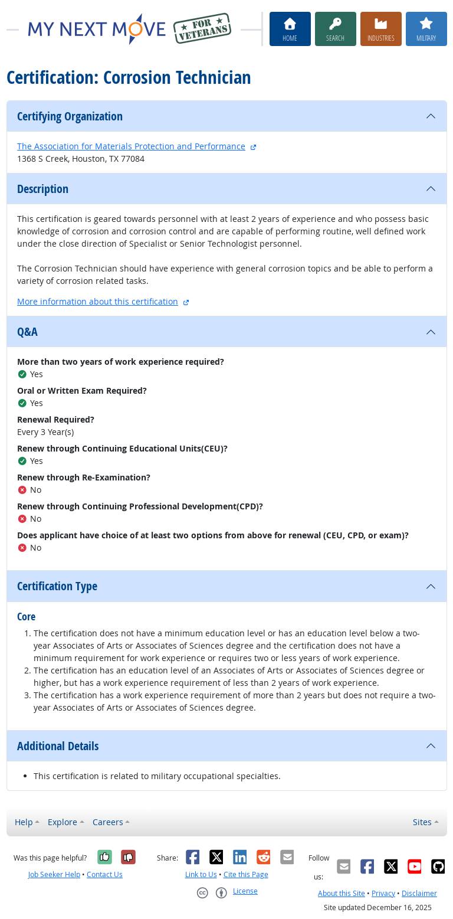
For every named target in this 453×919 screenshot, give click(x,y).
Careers (108, 822)
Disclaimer (419, 893)
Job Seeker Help (54, 874)
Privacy (383, 893)
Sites (422, 822)
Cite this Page (246, 874)
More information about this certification (97, 301)
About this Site (341, 893)
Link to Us (201, 874)
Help (24, 822)
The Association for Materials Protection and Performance (131, 146)
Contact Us (105, 874)
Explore (62, 822)
